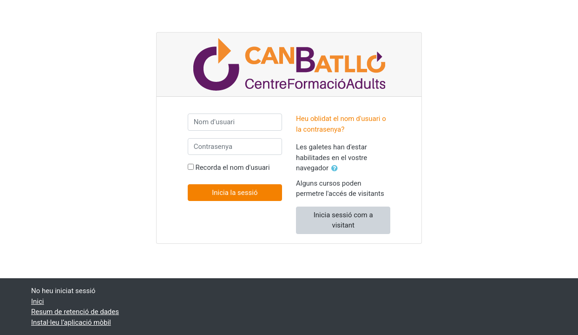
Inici (37, 301)
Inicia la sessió (234, 192)
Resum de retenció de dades (75, 312)
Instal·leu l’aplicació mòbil (71, 322)
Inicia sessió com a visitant (343, 220)
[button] (336, 168)
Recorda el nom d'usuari (232, 167)
